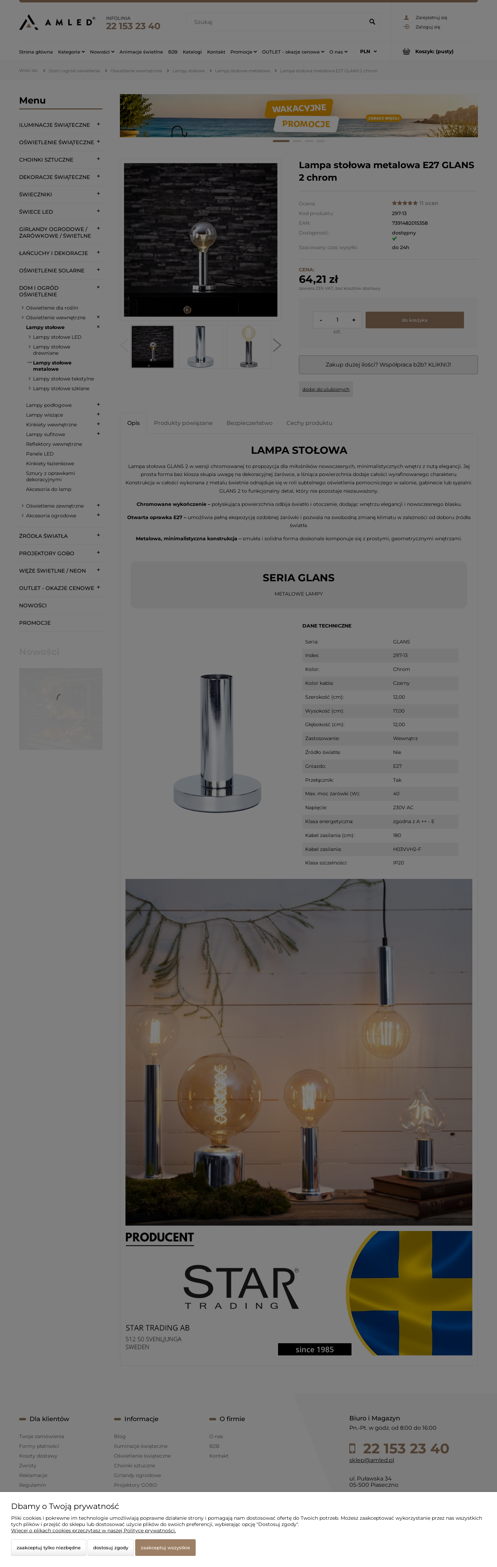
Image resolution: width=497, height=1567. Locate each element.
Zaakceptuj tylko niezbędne (49, 1547)
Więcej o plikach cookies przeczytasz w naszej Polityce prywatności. (93, 1530)
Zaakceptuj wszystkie (165, 1547)
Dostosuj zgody (110, 1547)
